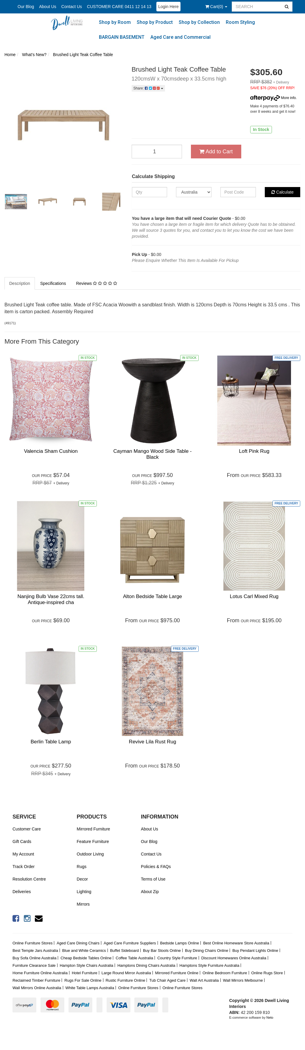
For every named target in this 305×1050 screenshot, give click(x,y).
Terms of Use (153, 879)
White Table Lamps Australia (89, 988)
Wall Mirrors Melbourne (243, 980)
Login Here (168, 6)
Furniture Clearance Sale (34, 965)
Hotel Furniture (84, 973)
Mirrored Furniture (93, 829)
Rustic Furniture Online (125, 980)
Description (19, 283)
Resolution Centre (29, 879)
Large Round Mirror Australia (126, 973)
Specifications (53, 283)
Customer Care (27, 829)
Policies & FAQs (156, 866)
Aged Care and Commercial (180, 37)
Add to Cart (216, 152)
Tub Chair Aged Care (167, 980)
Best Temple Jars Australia (35, 950)
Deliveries (22, 891)
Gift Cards (22, 841)
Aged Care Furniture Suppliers (130, 943)
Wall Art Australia (204, 980)
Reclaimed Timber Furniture (36, 980)
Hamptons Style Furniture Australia (209, 965)
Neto (269, 1017)
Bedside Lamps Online (179, 943)
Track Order (24, 866)
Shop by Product (155, 22)
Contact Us (71, 6)
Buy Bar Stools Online (162, 950)
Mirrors (83, 904)
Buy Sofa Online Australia (34, 958)
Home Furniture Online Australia (40, 973)
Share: (148, 88)
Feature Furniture (93, 841)
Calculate (282, 192)
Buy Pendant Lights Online (255, 950)
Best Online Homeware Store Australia (236, 943)
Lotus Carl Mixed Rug (254, 596)
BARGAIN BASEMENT (121, 37)
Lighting (84, 891)
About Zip (150, 891)
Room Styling (240, 22)
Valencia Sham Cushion (51, 451)
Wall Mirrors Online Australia (37, 988)
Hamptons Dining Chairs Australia (146, 965)
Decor (82, 879)
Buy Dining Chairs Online (206, 950)
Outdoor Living (90, 854)
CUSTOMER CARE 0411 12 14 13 (119, 6)
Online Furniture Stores (32, 943)
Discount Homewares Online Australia (233, 958)
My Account (23, 854)
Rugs (82, 866)
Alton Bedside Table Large (152, 596)
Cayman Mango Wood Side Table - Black (152, 454)
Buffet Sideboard (124, 950)
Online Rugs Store (267, 973)
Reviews (96, 283)
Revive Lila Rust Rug (152, 742)
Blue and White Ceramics (84, 950)
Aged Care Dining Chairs (78, 943)
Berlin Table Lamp (51, 742)
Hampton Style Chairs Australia (86, 965)
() (216, 6)
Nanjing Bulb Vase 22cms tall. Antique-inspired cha (50, 599)
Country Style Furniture (177, 958)
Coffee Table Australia (134, 958)
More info (273, 98)
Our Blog (26, 6)
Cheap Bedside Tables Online (85, 958)
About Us (47, 6)
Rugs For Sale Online (82, 980)
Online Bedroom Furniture (225, 973)
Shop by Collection (199, 22)
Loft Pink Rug (254, 451)
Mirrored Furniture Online (176, 973)
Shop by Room (115, 22)
